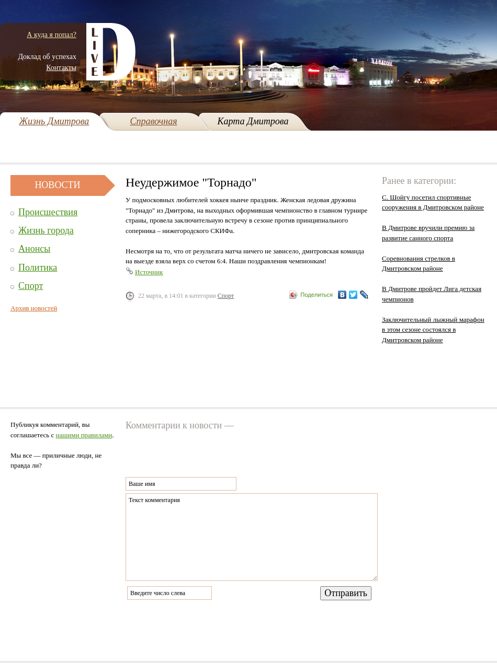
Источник (149, 272)
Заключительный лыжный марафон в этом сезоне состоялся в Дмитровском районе (433, 330)
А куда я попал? (51, 35)
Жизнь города (46, 230)
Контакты (61, 68)
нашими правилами (84, 435)
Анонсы (34, 248)
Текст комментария (252, 537)
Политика (37, 267)
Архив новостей (33, 308)
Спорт (30, 286)
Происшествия (47, 212)
